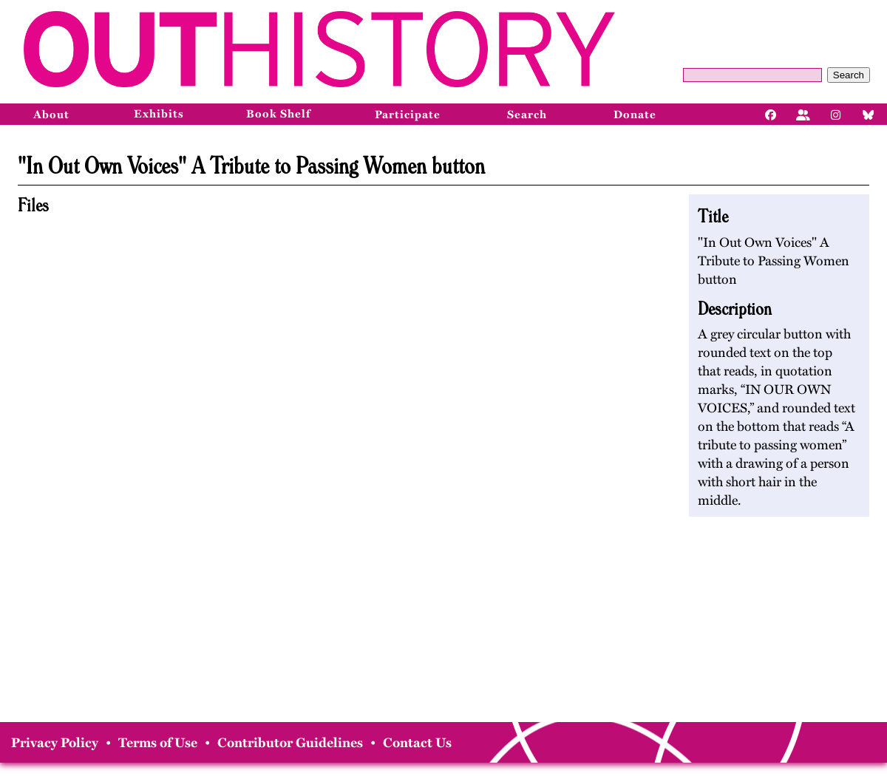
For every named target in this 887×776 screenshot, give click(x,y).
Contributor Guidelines (290, 743)
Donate (635, 114)
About (51, 114)
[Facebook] (771, 113)
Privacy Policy (54, 743)
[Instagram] (836, 113)
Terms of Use (157, 743)
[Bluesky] (868, 113)
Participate (408, 114)
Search (848, 75)
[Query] (752, 75)
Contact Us (417, 743)
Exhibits (159, 113)
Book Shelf (278, 113)
